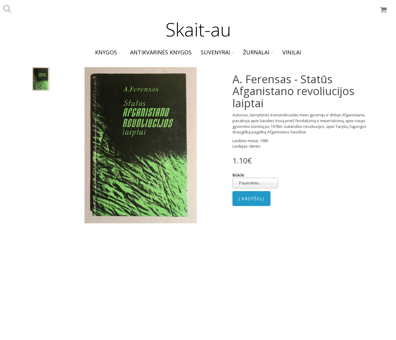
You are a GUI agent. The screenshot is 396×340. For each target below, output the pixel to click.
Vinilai (291, 52)
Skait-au (198, 29)
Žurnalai (258, 52)
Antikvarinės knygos (161, 52)
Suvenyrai (217, 52)
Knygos (108, 52)
